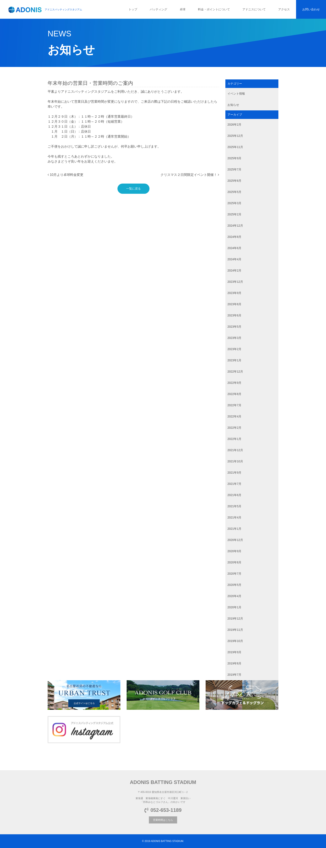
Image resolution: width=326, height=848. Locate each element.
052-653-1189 (163, 810)
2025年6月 (234, 180)
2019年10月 (235, 641)
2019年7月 (234, 674)
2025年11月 (235, 147)
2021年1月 (234, 528)
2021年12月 (235, 450)
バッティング (158, 9)
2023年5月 (234, 326)
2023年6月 (234, 315)
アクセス (284, 9)
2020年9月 (234, 551)
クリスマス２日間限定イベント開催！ (190, 175)
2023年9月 (234, 293)
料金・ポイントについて (214, 9)
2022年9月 (234, 382)
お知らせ (233, 104)
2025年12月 (235, 135)
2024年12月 (235, 225)
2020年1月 (234, 607)
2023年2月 (234, 349)
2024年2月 (234, 270)
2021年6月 (234, 495)
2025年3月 (234, 203)
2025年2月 (234, 214)
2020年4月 (234, 596)
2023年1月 (234, 360)
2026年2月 (234, 124)
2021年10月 (235, 461)
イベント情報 (236, 93)
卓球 (182, 9)
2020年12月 (235, 540)
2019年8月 (234, 663)
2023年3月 (234, 337)
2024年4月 (234, 259)
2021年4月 (234, 517)
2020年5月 (234, 584)
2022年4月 (234, 416)
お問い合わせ (311, 9)
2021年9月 (234, 472)
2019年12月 (235, 618)
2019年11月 (235, 629)
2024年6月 (234, 248)
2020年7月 (234, 573)
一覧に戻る (133, 188)
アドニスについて (254, 9)
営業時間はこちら (163, 819)
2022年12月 (235, 371)
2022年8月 (234, 394)
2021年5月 (234, 506)
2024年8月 (234, 236)
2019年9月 (234, 652)
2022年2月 (234, 427)
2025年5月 (234, 192)
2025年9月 (234, 158)
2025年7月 (234, 169)
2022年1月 (234, 439)
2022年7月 (234, 405)
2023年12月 (235, 281)
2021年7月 (234, 483)
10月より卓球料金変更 (65, 175)
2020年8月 (234, 562)
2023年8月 (234, 304)
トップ (132, 9)
